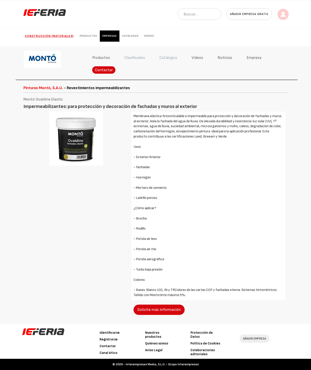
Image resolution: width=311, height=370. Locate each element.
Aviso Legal (154, 350)
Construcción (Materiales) (49, 36)
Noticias (224, 57)
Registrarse (109, 339)
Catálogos (130, 36)
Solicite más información (159, 309)
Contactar (104, 70)
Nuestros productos (153, 335)
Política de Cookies (205, 343)
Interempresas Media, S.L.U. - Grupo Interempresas (162, 364)
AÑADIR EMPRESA (254, 338)
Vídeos (149, 36)
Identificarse (110, 333)
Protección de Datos (201, 335)
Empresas (109, 36)
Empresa (253, 57)
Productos (88, 36)
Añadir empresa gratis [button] (249, 14)
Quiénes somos (156, 343)
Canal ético (108, 353)
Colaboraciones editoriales (202, 352)
